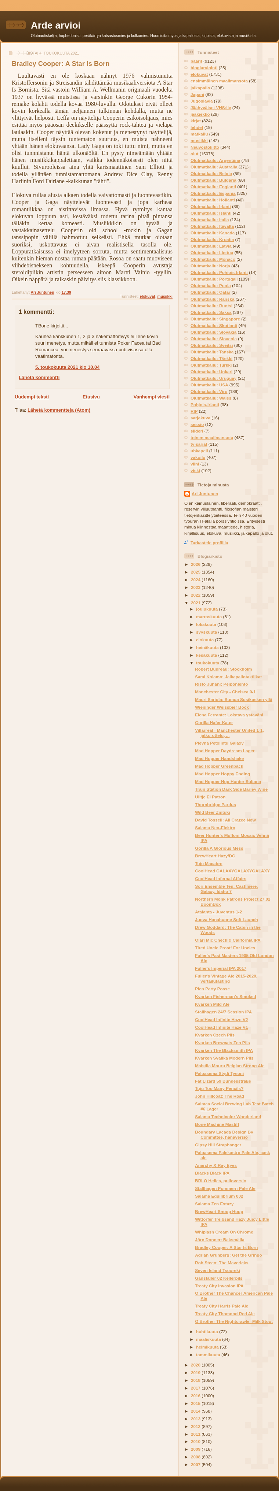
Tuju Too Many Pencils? (219, 1088)
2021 (196, 602)
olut (194, 153)
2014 (196, 1411)
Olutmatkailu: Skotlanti (214, 325)
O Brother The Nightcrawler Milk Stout (234, 1321)
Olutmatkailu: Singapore (215, 318)
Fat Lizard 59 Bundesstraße (223, 1081)
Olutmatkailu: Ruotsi (211, 305)
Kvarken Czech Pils (215, 1034)
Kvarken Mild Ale (212, 1004)
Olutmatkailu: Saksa (211, 312)
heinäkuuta (208, 647)
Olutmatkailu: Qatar (210, 292)
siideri (197, 431)
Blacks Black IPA (212, 1173)
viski (195, 470)
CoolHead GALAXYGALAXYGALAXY (232, 870)
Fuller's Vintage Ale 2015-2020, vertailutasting (226, 978)
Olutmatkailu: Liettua (212, 252)
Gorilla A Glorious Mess (219, 848)
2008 (196, 1456)
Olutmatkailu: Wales (211, 398)
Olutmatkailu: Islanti (211, 213)
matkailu (199, 133)
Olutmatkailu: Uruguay (213, 378)
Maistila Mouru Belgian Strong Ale (229, 1065)
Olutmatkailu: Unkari (211, 371)
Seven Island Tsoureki (217, 1270)
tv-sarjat (199, 444)
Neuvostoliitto (205, 147)
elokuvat (147, 296)
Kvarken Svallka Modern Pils (224, 1058)
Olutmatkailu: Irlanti (211, 206)
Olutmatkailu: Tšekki (211, 358)
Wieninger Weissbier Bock (222, 707)
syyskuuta (207, 632)
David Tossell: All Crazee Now (225, 819)
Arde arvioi (56, 25)
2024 (196, 579)
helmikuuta (208, 1347)
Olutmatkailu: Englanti (213, 186)
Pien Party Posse (212, 988)
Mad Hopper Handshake (219, 758)
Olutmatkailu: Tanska (212, 351)
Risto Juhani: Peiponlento (221, 684)
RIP (194, 411)
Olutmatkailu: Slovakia (213, 332)
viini (195, 463)
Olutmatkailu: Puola (211, 285)
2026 (196, 564)
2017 (196, 1388)
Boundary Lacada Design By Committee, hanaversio (224, 1134)
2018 (196, 1380)
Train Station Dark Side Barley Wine (231, 789)
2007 (196, 1464)
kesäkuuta (207, 655)
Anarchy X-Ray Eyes (216, 1165)
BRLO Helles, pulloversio (220, 1180)
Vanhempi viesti (152, 397)
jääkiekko (200, 114)
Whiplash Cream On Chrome (224, 1231)
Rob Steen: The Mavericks (222, 1262)
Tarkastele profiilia (209, 542)
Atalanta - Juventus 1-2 (218, 911)
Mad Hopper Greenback (219, 766)
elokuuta (205, 639)
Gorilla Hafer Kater (214, 722)
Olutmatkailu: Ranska (213, 299)
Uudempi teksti (32, 397)
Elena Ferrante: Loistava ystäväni (229, 714)
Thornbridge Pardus (215, 804)
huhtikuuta (207, 1331)
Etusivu (91, 397)
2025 (196, 572)
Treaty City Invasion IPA (219, 1285)
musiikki (165, 296)
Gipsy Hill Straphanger (218, 1144)
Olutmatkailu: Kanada (213, 232)
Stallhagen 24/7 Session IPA (223, 1011)
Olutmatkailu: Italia (210, 219)
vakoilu (198, 457)
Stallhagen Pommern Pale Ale (225, 1188)
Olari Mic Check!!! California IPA (227, 940)
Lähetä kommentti (39, 377)
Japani (197, 94)
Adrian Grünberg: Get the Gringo (228, 1255)
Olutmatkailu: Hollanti (213, 199)
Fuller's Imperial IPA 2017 (220, 968)
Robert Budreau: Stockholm (223, 669)
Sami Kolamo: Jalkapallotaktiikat (228, 676)
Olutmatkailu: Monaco (213, 259)
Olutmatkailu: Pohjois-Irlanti (219, 272)
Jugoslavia (202, 101)
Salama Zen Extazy (214, 1203)
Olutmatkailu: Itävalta (212, 226)
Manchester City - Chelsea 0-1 (225, 691)
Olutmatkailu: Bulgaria (213, 180)
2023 (196, 587)
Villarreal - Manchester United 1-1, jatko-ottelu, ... (229, 733)
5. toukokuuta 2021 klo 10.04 (67, 367)
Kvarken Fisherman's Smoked (225, 996)
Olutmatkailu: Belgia (211, 173)
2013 (196, 1418)
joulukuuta (207, 609)
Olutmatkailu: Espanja (213, 193)
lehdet (197, 127)
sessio (197, 424)
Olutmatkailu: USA (209, 384)
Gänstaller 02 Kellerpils (218, 1278)
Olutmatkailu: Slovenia (214, 338)
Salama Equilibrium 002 (219, 1196)
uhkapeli (199, 450)
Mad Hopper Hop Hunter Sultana (228, 781)
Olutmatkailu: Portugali (214, 279)
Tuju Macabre (208, 863)
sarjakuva (200, 417)
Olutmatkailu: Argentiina (215, 160)
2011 (196, 1434)
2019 (196, 1372)
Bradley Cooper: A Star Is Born (226, 1247)
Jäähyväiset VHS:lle (211, 107)
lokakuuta (206, 624)
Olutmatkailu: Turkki (211, 365)
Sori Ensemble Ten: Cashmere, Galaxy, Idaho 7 (226, 889)
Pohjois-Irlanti (205, 404)
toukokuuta (208, 662)
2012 (196, 1426)
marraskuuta (209, 616)
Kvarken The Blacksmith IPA (224, 1050)
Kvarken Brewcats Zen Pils (222, 1042)
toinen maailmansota (212, 437)
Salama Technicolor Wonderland (228, 1116)
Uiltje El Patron (210, 796)
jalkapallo (200, 87)
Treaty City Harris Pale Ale (221, 1305)
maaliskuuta (209, 1339)
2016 (196, 1395)
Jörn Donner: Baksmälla (219, 1239)
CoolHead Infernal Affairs (220, 878)
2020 (196, 1364)
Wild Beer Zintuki (212, 812)
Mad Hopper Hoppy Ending (222, 773)
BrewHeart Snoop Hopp (219, 1211)
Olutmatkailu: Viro (209, 391)
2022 (196, 595)
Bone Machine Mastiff (217, 1124)
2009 (196, 1449)
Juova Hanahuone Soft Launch (226, 919)
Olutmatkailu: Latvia (211, 246)
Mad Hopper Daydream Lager (224, 750)
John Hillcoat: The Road (219, 1096)
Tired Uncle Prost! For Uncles (225, 947)
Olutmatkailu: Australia (214, 166)
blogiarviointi (204, 67)
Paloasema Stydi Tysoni (219, 1073)
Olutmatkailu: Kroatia (212, 239)
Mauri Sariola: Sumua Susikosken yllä (233, 699)
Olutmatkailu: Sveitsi (212, 345)
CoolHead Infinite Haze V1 (221, 1027)
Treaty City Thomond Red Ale (225, 1313)
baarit (196, 61)
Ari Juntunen (205, 493)
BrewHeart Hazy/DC (215, 855)
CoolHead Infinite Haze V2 (221, 1019)
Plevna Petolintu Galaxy (219, 743)
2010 (196, 1441)
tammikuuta (208, 1354)
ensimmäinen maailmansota (219, 80)
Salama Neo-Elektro (215, 827)
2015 (196, 1403)
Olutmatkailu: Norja (210, 265)
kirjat (196, 120)
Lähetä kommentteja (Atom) (59, 410)
